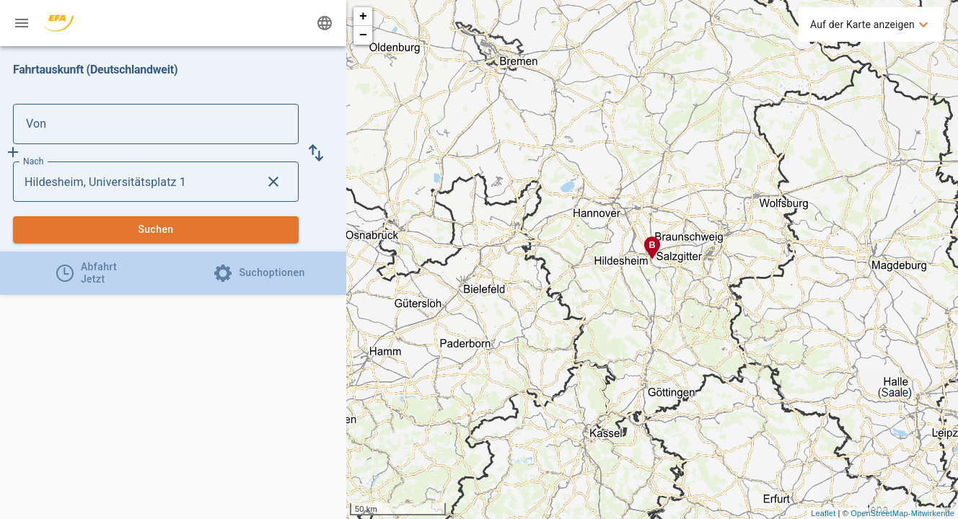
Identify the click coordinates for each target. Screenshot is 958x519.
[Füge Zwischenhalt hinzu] (13, 152)
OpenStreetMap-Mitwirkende (902, 513)
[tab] (86, 273)
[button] (316, 153)
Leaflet (823, 513)
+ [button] (363, 16)
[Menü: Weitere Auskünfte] (21, 23)
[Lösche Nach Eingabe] (273, 182)
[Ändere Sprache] (324, 23)
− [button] (363, 35)
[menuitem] (871, 24)
